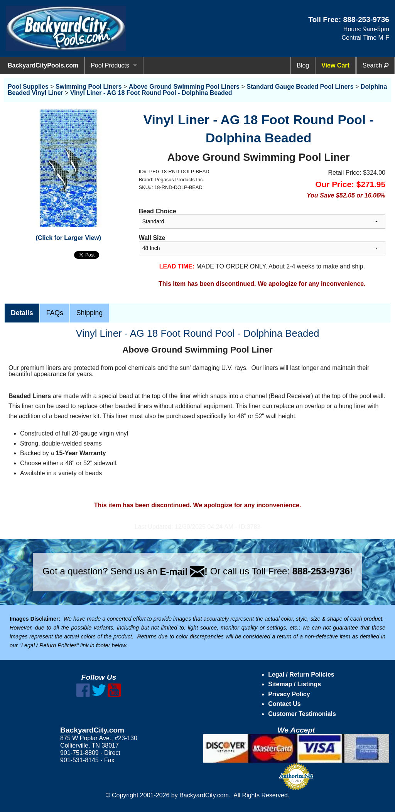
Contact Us (284, 704)
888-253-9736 (366, 19)
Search (375, 65)
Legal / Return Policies (301, 674)
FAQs (54, 313)
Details (22, 313)
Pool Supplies (28, 86)
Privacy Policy (289, 694)
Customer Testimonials (302, 714)
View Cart (335, 65)
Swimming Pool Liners (89, 86)
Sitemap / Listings (294, 684)
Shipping (89, 313)
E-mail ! (184, 571)
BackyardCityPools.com (43, 65)
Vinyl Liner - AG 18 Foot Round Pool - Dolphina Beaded (151, 92)
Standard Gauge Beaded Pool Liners (299, 86)
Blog (303, 65)
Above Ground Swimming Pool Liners (184, 86)
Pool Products (110, 65)
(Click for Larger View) (68, 238)
